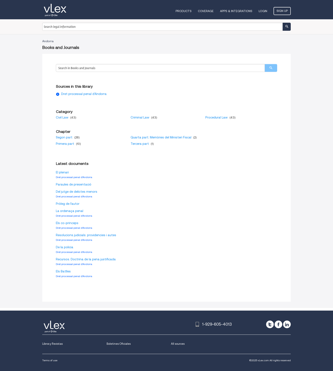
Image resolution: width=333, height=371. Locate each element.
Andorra (48, 41)
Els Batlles (63, 271)
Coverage (206, 11)
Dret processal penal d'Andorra (84, 94)
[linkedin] (287, 324)
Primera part (65, 143)
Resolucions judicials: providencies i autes (86, 235)
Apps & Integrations (236, 11)
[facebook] (278, 324)
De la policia (64, 247)
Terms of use (49, 360)
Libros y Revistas (52, 343)
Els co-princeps (67, 223)
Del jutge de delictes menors (76, 191)
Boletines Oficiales (119, 343)
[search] (271, 68)
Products (184, 11)
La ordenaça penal (69, 211)
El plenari (62, 172)
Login (263, 11)
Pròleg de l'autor (67, 203)
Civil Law (62, 117)
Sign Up (282, 11)
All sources (178, 343)
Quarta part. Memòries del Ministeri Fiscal (161, 137)
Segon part (64, 137)
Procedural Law (216, 117)
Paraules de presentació (73, 184)
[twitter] (270, 324)
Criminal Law (140, 117)
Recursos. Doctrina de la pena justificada (86, 259)
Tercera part (140, 143)
